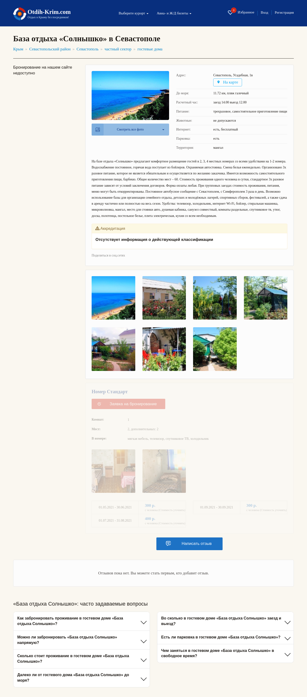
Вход (264, 12)
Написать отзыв (189, 543)
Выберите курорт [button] (133, 13)
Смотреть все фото (120, 130)
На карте (227, 82)
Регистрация (284, 12)
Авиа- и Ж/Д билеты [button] (174, 13)
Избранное (240, 12)
